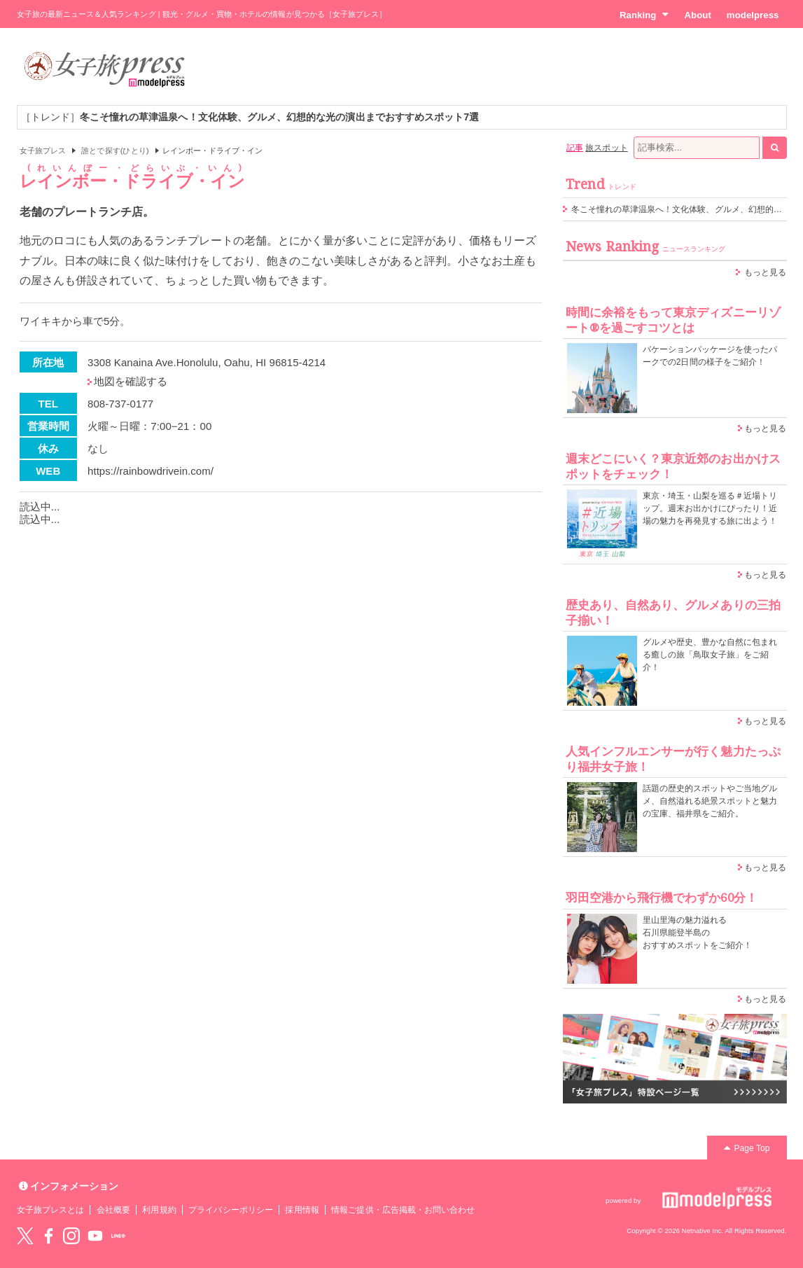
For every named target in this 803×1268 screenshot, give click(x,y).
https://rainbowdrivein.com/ (151, 471)
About (697, 15)
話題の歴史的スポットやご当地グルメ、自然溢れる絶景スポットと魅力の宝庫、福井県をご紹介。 (710, 800)
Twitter (25, 1235)
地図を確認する (130, 381)
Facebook (48, 1235)
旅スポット (606, 148)
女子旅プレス (43, 150)
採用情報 (302, 1210)
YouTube (95, 1235)
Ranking (644, 14)
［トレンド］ (250, 117)
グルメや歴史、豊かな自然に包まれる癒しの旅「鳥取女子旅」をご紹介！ (710, 654)
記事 (574, 148)
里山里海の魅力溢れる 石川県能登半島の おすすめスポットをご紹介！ (698, 932)
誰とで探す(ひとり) (114, 150)
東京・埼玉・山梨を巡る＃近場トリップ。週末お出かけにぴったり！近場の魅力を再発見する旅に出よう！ (710, 508)
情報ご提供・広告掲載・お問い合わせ (403, 1210)
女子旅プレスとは (50, 1210)
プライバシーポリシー (230, 1210)
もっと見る (765, 272)
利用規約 (159, 1210)
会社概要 (113, 1210)
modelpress (753, 15)
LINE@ (118, 1235)
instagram (71, 1235)
